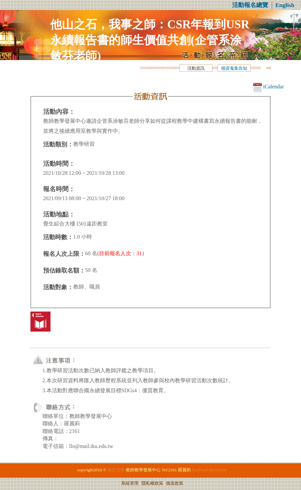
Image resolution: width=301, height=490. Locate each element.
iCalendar (268, 86)
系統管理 (129, 483)
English (284, 5)
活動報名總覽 (250, 5)
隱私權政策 (152, 483)
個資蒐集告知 (234, 68)
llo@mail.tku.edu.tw (209, 470)
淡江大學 (116, 470)
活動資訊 (196, 68)
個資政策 (174, 483)
